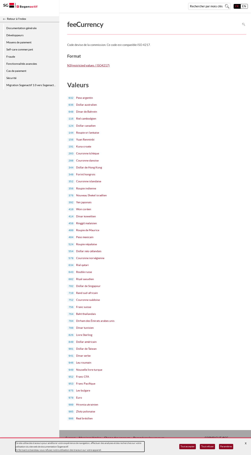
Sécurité (11, 78)
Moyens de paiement (18, 42)
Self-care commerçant (19, 49)
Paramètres (226, 446)
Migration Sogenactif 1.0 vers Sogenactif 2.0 (32, 85)
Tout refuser (207, 446)
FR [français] (237, 6)
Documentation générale (21, 28)
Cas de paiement (16, 70)
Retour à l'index (16, 18)
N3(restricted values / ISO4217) (88, 66)
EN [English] (244, 6)
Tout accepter (187, 446)
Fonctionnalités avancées (21, 63)
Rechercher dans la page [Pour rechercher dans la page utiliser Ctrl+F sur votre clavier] (243, 24)
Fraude (10, 56)
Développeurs (15, 35)
